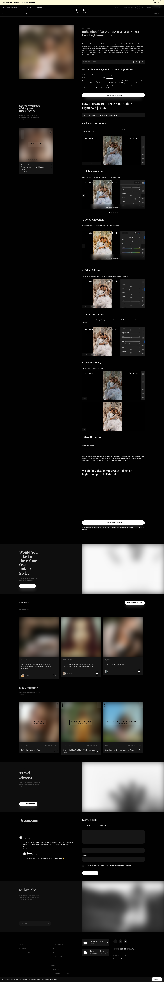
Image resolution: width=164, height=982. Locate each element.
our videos (110, 78)
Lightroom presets (9, 7)
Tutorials (30, 7)
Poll (52, 948)
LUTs (22, 7)
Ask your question (58, 944)
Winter (149, 7)
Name (84, 846)
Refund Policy (56, 969)
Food (125, 7)
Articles (54, 952)
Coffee (157, 7)
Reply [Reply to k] (25, 848)
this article (111, 443)
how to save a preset (100, 443)
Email (84, 855)
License (54, 965)
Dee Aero (121, 959)
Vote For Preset (28, 803)
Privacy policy (53, 979)
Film (141, 7)
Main (83, 28)
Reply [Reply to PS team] (29, 860)
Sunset (117, 7)
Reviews (54, 940)
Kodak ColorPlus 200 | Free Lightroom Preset (119, 750)
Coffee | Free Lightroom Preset (31, 750)
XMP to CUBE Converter (60, 973)
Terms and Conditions (59, 961)
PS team (29, 853)
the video (129, 81)
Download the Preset (113, 95)
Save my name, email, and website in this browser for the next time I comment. (108, 865)
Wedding (134, 7)
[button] (156, 13)
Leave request (27, 586)
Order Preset (42, 7)
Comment (86, 828)
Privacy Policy (56, 956)
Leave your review (134, 602)
